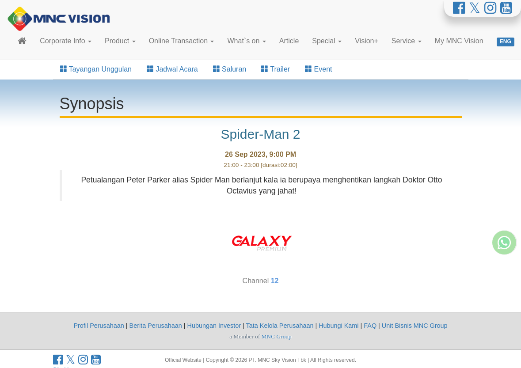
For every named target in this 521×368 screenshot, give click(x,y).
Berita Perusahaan (155, 325)
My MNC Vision (459, 41)
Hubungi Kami (338, 325)
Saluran (230, 69)
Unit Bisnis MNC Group (415, 325)
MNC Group (277, 336)
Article (289, 41)
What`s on (246, 41)
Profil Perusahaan (98, 325)
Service (407, 41)
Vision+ (366, 41)
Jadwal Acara (172, 69)
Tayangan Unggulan (96, 69)
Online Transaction (181, 41)
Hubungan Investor (214, 325)
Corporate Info (65, 41)
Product (120, 41)
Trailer (275, 69)
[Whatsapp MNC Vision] (504, 286)
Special (327, 41)
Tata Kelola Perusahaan (280, 325)
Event (318, 69)
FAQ (370, 325)
